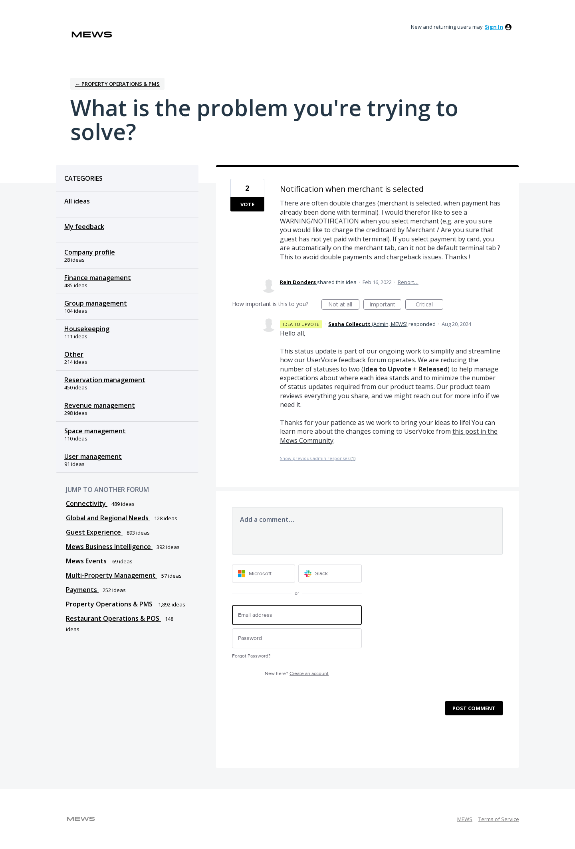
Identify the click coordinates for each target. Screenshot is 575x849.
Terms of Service (498, 819)
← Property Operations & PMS (117, 83)
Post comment (474, 708)
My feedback (84, 226)
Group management (95, 303)
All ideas (77, 201)
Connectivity (86, 503)
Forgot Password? (251, 656)
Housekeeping (86, 328)
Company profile (89, 252)
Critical (429, 305)
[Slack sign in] (330, 573)
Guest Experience (94, 532)
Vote (247, 204)
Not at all (343, 305)
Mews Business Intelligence (109, 546)
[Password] (297, 638)
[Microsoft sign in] (263, 573)
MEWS (464, 819)
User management (93, 456)
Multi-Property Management (111, 575)
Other (73, 354)
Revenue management (99, 405)
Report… (408, 282)
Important (385, 305)
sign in (494, 26)
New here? (297, 674)
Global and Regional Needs (108, 517)
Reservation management (104, 379)
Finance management (97, 277)
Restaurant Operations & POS (113, 618)
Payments (82, 589)
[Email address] (297, 615)
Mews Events (87, 561)
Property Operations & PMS (110, 604)
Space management (95, 430)
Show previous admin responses (317, 458)
